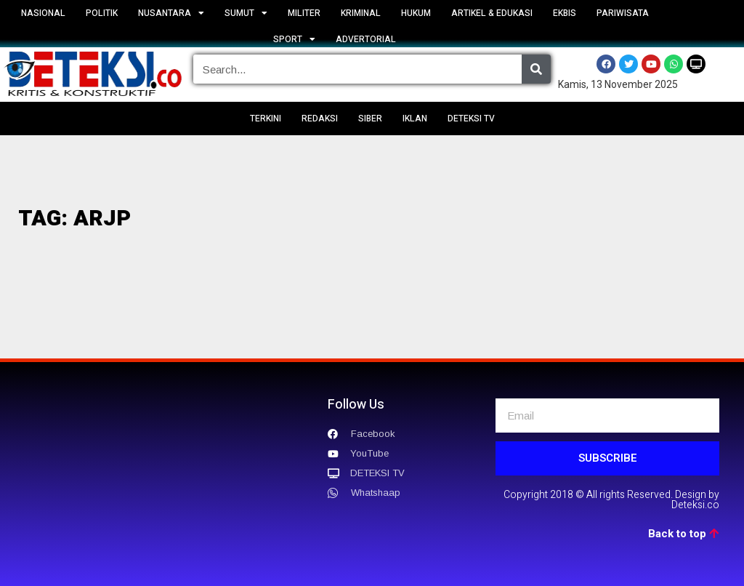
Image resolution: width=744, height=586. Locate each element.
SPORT (294, 39)
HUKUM (416, 13)
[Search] (536, 69)
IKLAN (415, 118)
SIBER (370, 118)
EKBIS (564, 13)
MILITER (304, 13)
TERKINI (265, 118)
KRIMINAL (361, 13)
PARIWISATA (623, 13)
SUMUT (246, 13)
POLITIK (102, 13)
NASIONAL (43, 13)
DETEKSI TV (471, 118)
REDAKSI (320, 118)
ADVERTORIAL (366, 39)
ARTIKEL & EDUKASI (492, 13)
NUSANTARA (171, 13)
